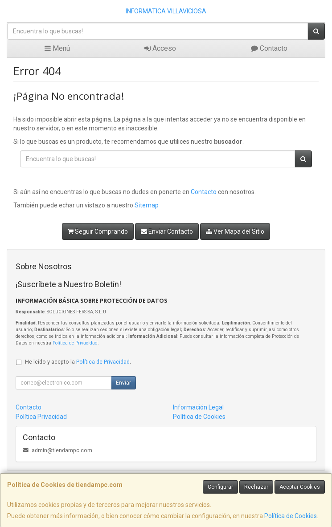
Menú (57, 48)
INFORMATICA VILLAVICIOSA (166, 11)
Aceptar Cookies (299, 487)
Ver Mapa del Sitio (235, 231)
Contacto (269, 48)
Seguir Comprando (98, 231)
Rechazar (256, 487)
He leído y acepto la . (78, 361)
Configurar (220, 487)
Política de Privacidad (75, 343)
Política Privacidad (41, 416)
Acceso (160, 48)
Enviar (123, 383)
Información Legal (198, 407)
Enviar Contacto (167, 231)
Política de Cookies (290, 515)
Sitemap (147, 205)
